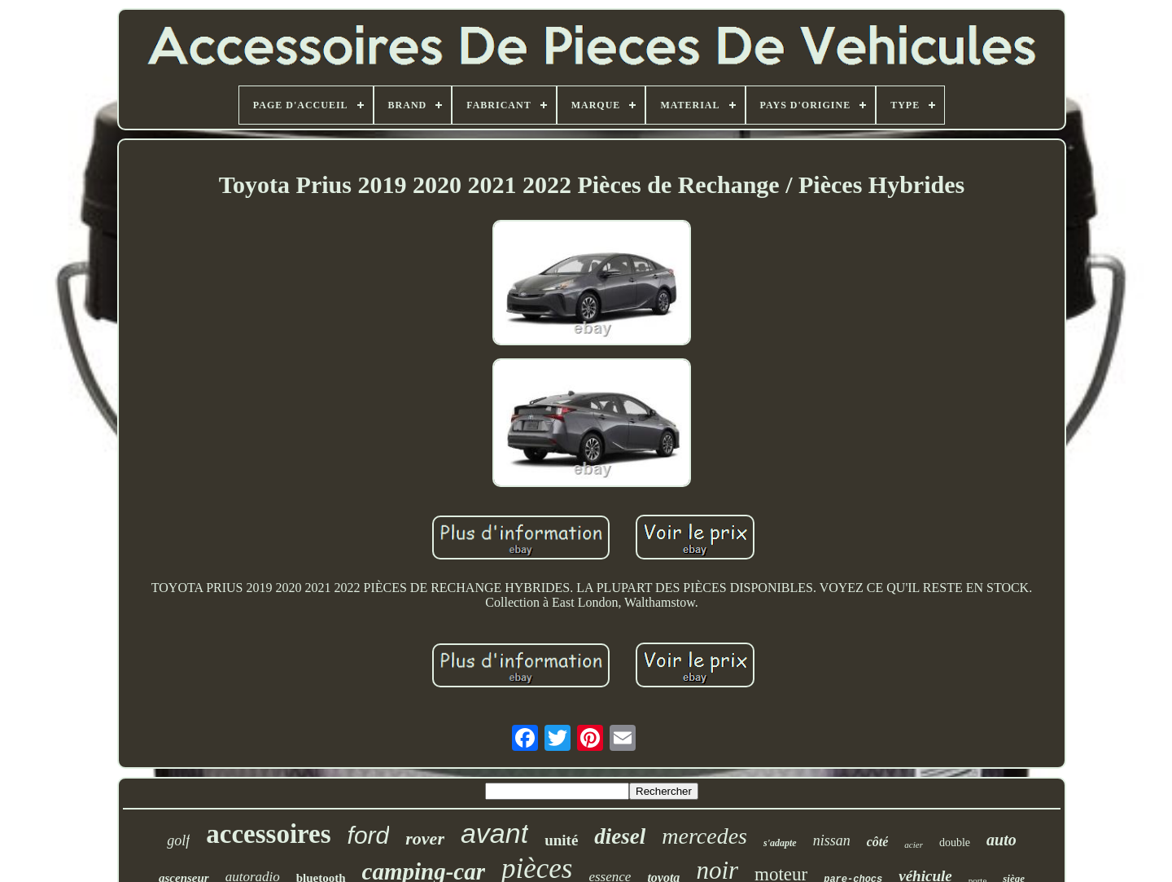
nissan (832, 840)
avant (494, 833)
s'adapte (780, 843)
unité (561, 840)
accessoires (268, 834)
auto (1001, 840)
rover (424, 838)
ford (369, 835)
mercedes (704, 836)
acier (913, 844)
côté (878, 842)
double (954, 842)
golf (178, 840)
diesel (619, 836)
